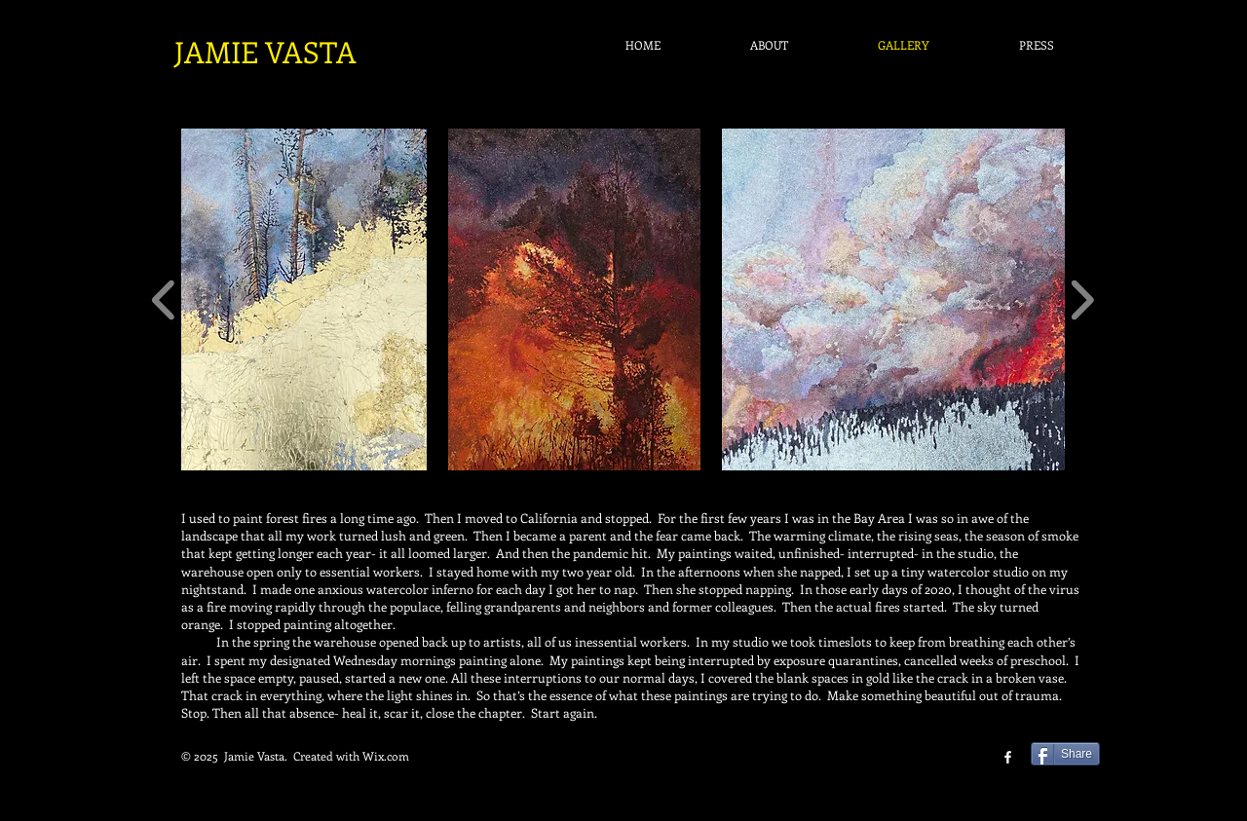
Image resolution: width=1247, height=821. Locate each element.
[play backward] (164, 299)
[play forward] (1082, 299)
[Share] (1065, 753)
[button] (304, 299)
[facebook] (1008, 757)
